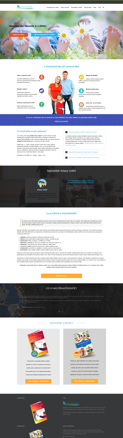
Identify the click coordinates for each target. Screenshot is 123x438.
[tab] (84, 132)
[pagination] (76, 196)
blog (24, 144)
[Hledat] (103, 7)
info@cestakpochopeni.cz (32, 2)
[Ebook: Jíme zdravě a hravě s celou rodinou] (85, 330)
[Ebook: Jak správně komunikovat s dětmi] (38, 330)
